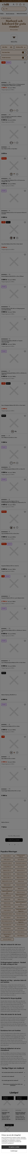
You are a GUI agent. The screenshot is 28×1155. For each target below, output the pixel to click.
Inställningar (13, 1151)
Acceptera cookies (14, 1147)
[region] (14, 1143)
